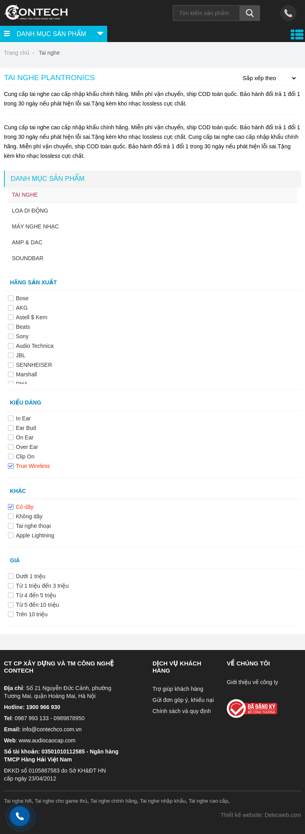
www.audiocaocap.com (47, 740)
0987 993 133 (32, 718)
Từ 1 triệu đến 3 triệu (42, 586)
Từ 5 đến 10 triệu (37, 605)
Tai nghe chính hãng (114, 801)
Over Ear (27, 447)
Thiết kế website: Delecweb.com (261, 815)
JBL (20, 355)
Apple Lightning (35, 535)
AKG (22, 308)
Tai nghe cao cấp (208, 801)
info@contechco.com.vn (52, 729)
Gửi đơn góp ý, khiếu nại (183, 700)
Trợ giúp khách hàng (177, 689)
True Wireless (33, 466)
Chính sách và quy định (181, 711)
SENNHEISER (34, 365)
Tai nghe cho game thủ (61, 801)
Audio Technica (35, 346)
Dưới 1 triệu (30, 576)
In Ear (23, 418)
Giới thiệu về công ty (252, 682)
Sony (22, 336)
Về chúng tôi (248, 663)
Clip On (25, 456)
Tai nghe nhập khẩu (162, 801)
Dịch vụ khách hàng (176, 667)
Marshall (26, 374)
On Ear (24, 437)
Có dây (24, 507)
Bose (22, 298)
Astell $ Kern (31, 317)
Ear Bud (26, 428)
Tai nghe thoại (33, 526)
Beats (23, 327)
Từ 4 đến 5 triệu (36, 595)
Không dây (29, 516)
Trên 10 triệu (32, 614)
